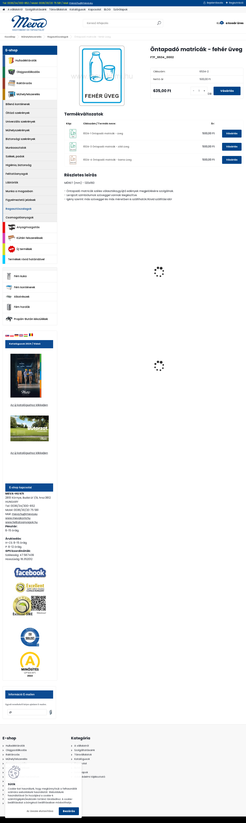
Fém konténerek (20, 287)
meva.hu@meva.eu (81, 3)
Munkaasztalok (16, 147)
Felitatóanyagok (17, 174)
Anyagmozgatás (24, 227)
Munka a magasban (19, 191)
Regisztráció (236, 2)
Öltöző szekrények (18, 113)
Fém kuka (16, 276)
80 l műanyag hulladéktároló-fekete (217, 368)
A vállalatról (15, 9)
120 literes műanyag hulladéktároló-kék (170, 368)
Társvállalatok (58, 9)
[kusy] (199, 91)
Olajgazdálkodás (24, 72)
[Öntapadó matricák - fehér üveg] (101, 76)
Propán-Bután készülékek (26, 319)
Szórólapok (120, 9)
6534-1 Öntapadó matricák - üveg (103, 133)
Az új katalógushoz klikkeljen (29, 405)
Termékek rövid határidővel (26, 259)
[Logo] (26, 23)
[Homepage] (4, 9)
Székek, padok (15, 156)
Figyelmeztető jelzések (21, 200)
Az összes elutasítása (40, 811)
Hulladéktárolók (22, 60)
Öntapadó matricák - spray (85, 261)
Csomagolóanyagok (19, 217)
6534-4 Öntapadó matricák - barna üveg (107, 159)
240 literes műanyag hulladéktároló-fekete (126, 368)
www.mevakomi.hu (17, 518)
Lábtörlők (12, 182)
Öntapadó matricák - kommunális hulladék (172, 262)
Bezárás (69, 811)
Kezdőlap (10, 36)
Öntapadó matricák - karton (217, 262)
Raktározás (20, 83)
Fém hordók (17, 307)
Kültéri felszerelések (25, 238)
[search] (159, 24)
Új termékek (20, 249)
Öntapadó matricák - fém (129, 261)
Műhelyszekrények (18, 130)
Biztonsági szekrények (20, 139)
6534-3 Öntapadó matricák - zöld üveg (106, 146)
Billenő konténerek (18, 104)
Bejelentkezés (215, 2)
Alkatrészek (17, 297)
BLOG (107, 9)
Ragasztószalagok (57, 36)
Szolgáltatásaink (35, 9)
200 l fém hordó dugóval (83, 367)
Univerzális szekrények (20, 121)
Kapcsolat (94, 9)
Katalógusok (78, 9)
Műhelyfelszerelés (31, 36)
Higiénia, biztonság (18, 165)
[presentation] (65, 268)
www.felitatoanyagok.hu (21, 522)
